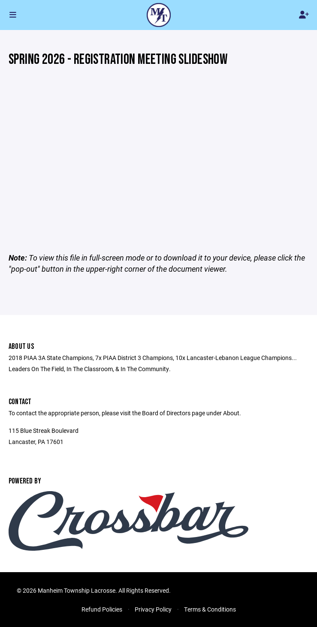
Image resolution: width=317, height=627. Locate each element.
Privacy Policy (153, 609)
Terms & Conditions (210, 609)
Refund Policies (102, 609)
